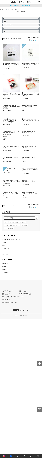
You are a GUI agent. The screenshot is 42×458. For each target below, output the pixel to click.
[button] (38, 40)
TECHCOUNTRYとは (25, 294)
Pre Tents (5, 254)
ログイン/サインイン (8, 291)
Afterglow (5, 245)
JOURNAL (22, 297)
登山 (6, 9)
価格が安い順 (6, 38)
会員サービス (23, 291)
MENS (4, 269)
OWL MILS (5, 248)
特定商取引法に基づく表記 (9, 302)
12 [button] (35, 40)
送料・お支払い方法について (10, 297)
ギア (9, 9)
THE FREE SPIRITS (8, 251)
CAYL (4, 242)
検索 (36, 218)
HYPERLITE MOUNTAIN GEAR (11, 239)
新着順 (19, 38)
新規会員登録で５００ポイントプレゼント (21, 6)
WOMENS (5, 272)
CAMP (4, 266)
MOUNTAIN (5, 263)
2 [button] (31, 40)
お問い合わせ (6, 299)
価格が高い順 (14, 38)
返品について (6, 294)
